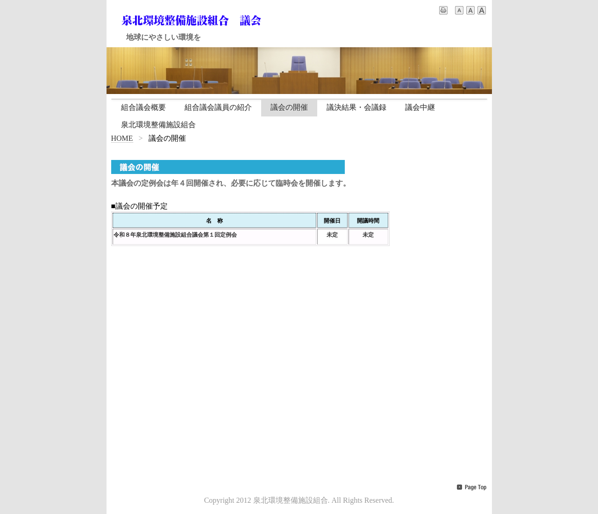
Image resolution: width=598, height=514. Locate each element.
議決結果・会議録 (356, 107)
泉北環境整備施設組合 (158, 125)
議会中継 (420, 107)
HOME (122, 138)
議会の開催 (289, 107)
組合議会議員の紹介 (218, 107)
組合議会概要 (143, 107)
